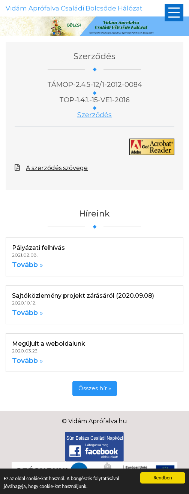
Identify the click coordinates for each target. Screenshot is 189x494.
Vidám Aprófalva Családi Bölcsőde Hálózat (74, 8)
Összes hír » (94, 388)
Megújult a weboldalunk (48, 343)
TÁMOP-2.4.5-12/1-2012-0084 (94, 85)
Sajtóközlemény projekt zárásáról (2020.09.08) (83, 295)
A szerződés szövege (57, 168)
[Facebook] (94, 446)
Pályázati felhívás (38, 247)
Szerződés (94, 115)
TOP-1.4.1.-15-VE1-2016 (94, 100)
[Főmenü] (174, 12)
